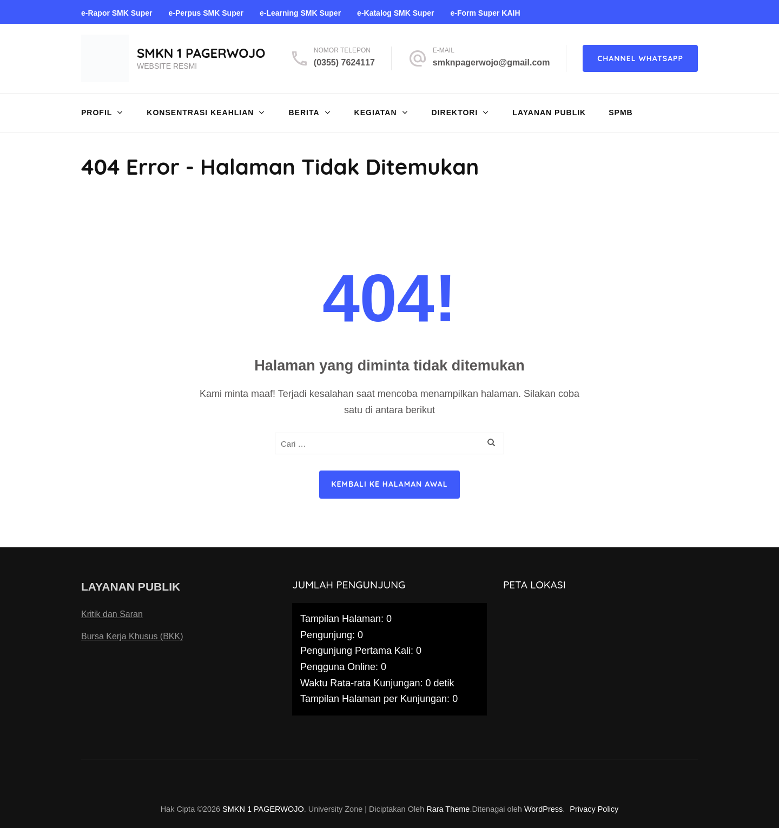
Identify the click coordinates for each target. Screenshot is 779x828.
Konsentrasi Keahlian (200, 112)
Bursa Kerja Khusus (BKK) (132, 636)
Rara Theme (448, 809)
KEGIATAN (375, 112)
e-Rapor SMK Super (116, 13)
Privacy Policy (594, 809)
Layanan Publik (549, 112)
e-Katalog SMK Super (395, 13)
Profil (96, 112)
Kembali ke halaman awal (389, 484)
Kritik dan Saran (112, 614)
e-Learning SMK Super (300, 13)
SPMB (620, 112)
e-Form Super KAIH (485, 13)
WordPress (543, 809)
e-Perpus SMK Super (205, 13)
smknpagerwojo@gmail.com (491, 62)
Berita (303, 112)
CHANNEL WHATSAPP (640, 58)
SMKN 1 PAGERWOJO (201, 53)
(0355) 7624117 (344, 62)
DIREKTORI (455, 112)
